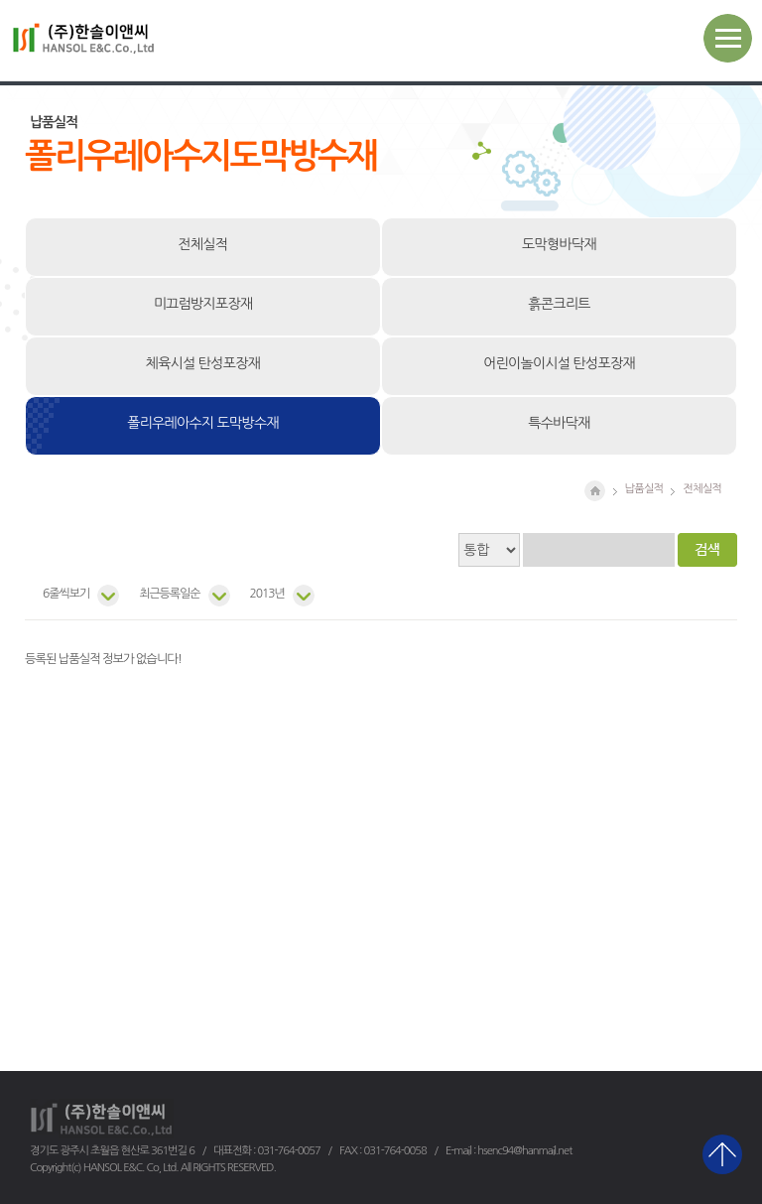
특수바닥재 (558, 423)
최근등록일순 (169, 594)
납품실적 (644, 488)
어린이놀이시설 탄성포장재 (559, 363)
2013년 (267, 594)
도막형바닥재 (559, 244)
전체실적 (203, 244)
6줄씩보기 (66, 594)
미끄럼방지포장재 (203, 304)
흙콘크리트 (558, 304)
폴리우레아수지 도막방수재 (203, 423)
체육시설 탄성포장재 (203, 363)
